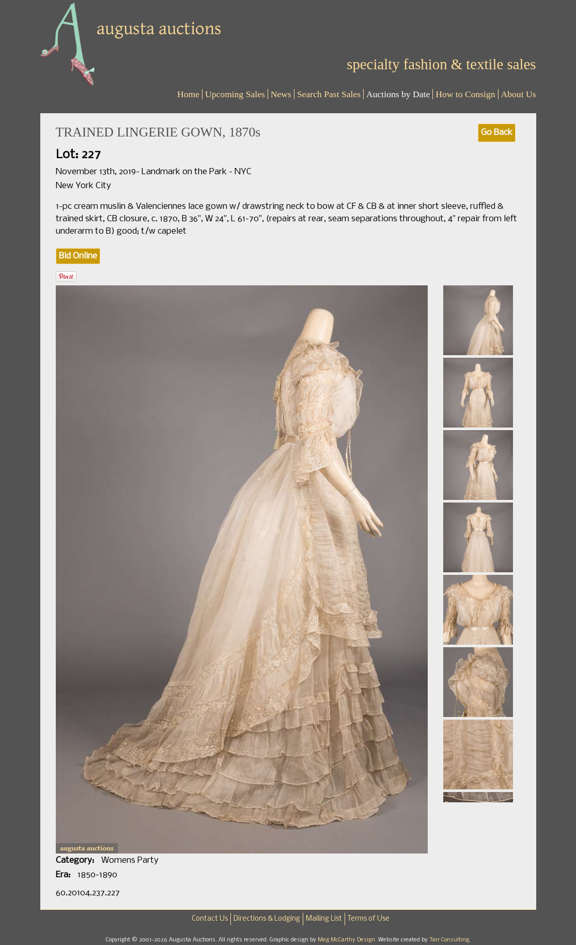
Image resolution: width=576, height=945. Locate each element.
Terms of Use (369, 919)
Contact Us (210, 919)
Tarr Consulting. (450, 940)
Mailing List (324, 919)
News (281, 94)
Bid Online (78, 256)
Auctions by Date (398, 94)
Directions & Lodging (266, 919)
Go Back (496, 133)
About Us (518, 94)
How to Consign (465, 94)
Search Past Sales (329, 94)
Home (188, 94)
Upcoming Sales (235, 94)
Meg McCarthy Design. (348, 940)
